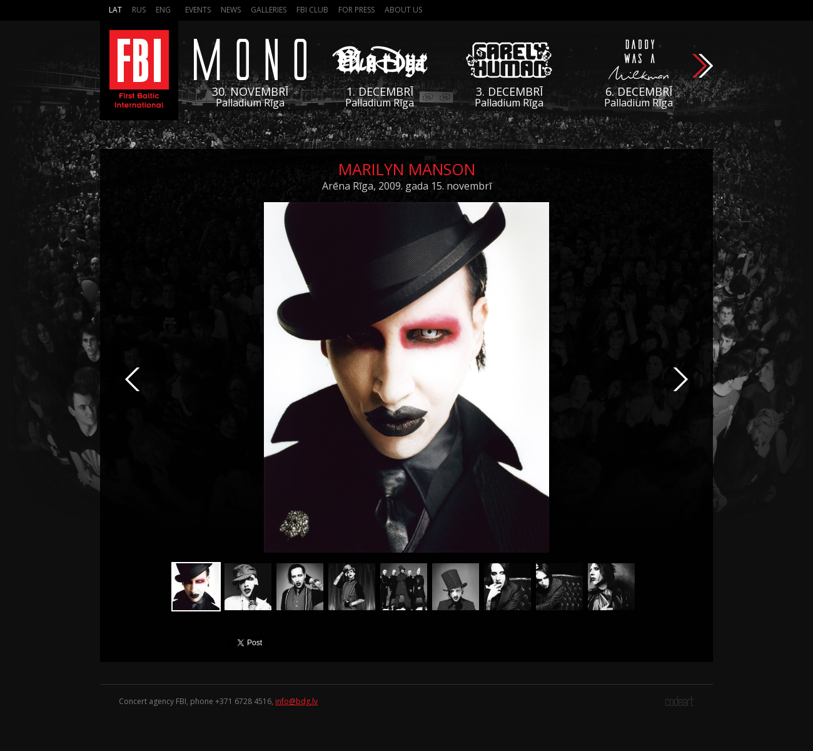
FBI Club (312, 9)
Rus (139, 9)
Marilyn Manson (406, 169)
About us (403, 9)
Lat (115, 9)
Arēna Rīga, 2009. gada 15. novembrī (407, 186)
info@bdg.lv (296, 701)
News (231, 9)
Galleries (268, 9)
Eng (163, 9)
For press (356, 9)
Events (198, 9)
